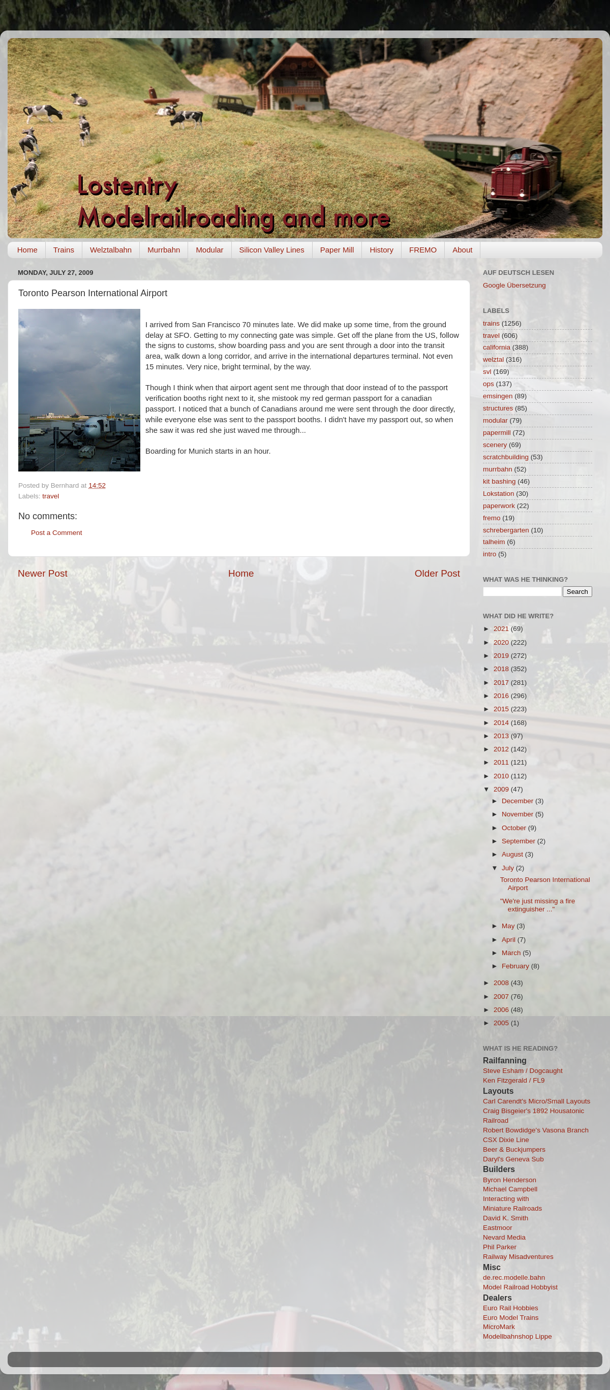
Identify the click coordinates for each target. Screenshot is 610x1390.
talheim (494, 542)
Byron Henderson (509, 1180)
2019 (502, 655)
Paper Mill (337, 249)
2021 (502, 629)
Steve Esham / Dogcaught (523, 1071)
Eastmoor (497, 1227)
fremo (492, 518)
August (513, 854)
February (516, 966)
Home (27, 249)
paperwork (499, 506)
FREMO (423, 249)
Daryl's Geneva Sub (513, 1159)
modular (495, 420)
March (512, 953)
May (509, 926)
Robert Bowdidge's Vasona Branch (536, 1130)
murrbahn (497, 469)
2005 (502, 1023)
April (509, 939)
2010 (502, 776)
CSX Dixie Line (506, 1140)
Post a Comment (56, 532)
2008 (502, 983)
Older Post (437, 573)
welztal (493, 359)
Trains (63, 249)
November (518, 814)
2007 (502, 996)
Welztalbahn (111, 249)
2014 (502, 722)
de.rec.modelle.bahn (514, 1277)
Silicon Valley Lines (271, 249)
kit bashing (499, 481)
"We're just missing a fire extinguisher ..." (537, 905)
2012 (502, 749)
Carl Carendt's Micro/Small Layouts (536, 1101)
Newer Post (43, 573)
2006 (502, 1010)
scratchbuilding (506, 457)
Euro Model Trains (511, 1317)
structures (498, 408)
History (381, 249)
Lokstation (498, 493)
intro (489, 554)
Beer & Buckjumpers (514, 1149)
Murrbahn (163, 249)
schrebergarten (506, 530)
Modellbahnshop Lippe (517, 1336)
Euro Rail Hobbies (510, 1308)
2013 (502, 736)
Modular (209, 249)
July (509, 868)
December (518, 801)
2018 (502, 669)
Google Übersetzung (514, 285)
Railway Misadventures (518, 1256)
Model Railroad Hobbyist (520, 1287)
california (496, 347)
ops (488, 384)
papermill (497, 432)
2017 (502, 682)
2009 (502, 789)
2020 (502, 642)
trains (491, 323)
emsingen (498, 396)
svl (487, 371)
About (462, 249)
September (519, 841)
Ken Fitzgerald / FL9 (514, 1080)
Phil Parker (499, 1247)
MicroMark (499, 1327)
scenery (495, 445)
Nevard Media (504, 1237)
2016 (502, 696)
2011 (502, 762)
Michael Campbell (510, 1189)
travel (50, 496)
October (515, 828)
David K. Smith (505, 1218)
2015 (502, 709)
